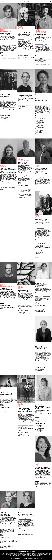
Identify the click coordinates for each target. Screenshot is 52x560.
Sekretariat (20, 93)
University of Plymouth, (29, 520)
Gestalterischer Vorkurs (5, 31)
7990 (43, 255)
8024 (25, 533)
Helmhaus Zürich (44, 229)
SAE (50, 112)
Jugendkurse (20, 29)
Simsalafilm (37, 110)
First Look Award (44, 48)
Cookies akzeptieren (14, 558)
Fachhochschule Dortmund (25, 519)
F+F (2, 1)
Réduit (43, 45)
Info (15, 58)
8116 (43, 369)
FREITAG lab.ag (41, 176)
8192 (43, 122)
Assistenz (37, 464)
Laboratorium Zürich (29, 524)
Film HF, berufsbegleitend (40, 32)
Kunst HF (37, 282)
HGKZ (11, 396)
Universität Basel (40, 228)
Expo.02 (37, 481)
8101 (41, 252)
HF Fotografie (7, 176)
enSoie (11, 107)
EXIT (46, 44)
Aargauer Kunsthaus (39, 233)
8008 (41, 425)
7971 (25, 434)
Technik (36, 166)
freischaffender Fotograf (5, 297)
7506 (41, 132)
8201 (41, 58)
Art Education (29, 100)
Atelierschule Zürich (23, 47)
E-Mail (1, 52)
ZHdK (29, 40)
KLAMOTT (37, 417)
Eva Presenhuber (30, 419)
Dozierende (2, 30)
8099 (24, 312)
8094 (41, 130)
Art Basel (31, 425)
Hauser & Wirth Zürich (24, 420)
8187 (43, 127)
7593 (41, 430)
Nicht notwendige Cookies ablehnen (32, 558)
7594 (6, 120)
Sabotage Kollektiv (39, 44)
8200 (41, 120)
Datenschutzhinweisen (26, 554)
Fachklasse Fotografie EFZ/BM (41, 31)
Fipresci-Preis (47, 50)
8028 (8, 410)
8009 (6, 117)
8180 (41, 245)
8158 (43, 249)
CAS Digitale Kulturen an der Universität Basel (8, 178)
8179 (41, 308)
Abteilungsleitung (21, 28)
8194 (43, 61)
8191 (43, 125)
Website (2, 53)
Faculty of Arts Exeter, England (24, 521)
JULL (1, 47)
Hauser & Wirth (24, 425)
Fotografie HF (38, 345)
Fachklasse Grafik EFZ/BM (23, 160)
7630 (41, 310)
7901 (43, 428)
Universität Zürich (39, 106)
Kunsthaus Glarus (23, 424)
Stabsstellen (3, 166)
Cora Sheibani (12, 109)
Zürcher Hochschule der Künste (24, 103)
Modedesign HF (3, 93)
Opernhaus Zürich (39, 479)
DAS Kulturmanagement (5, 177)
